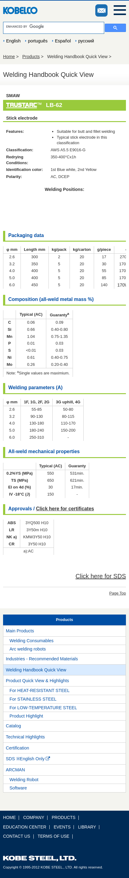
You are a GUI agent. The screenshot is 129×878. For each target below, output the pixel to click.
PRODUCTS (64, 817)
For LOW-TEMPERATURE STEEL (43, 707)
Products (31, 56)
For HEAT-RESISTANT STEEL (39, 690)
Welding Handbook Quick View (36, 669)
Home (9, 56)
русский (86, 40)
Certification (17, 748)
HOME (9, 817)
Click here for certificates (65, 508)
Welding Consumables (31, 640)
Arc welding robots (27, 649)
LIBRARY (87, 827)
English (13, 40)
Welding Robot (23, 779)
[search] (53, 26)
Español (63, 40)
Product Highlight (26, 716)
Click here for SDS (101, 576)
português (37, 40)
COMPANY (33, 817)
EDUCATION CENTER (24, 827)
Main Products (20, 630)
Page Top (117, 593)
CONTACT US (16, 836)
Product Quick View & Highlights (37, 680)
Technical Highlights (25, 736)
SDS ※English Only (28, 758)
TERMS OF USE (54, 836)
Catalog (13, 725)
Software (18, 787)
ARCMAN (15, 769)
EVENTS (62, 827)
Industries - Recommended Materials (42, 658)
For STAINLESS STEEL (32, 699)
